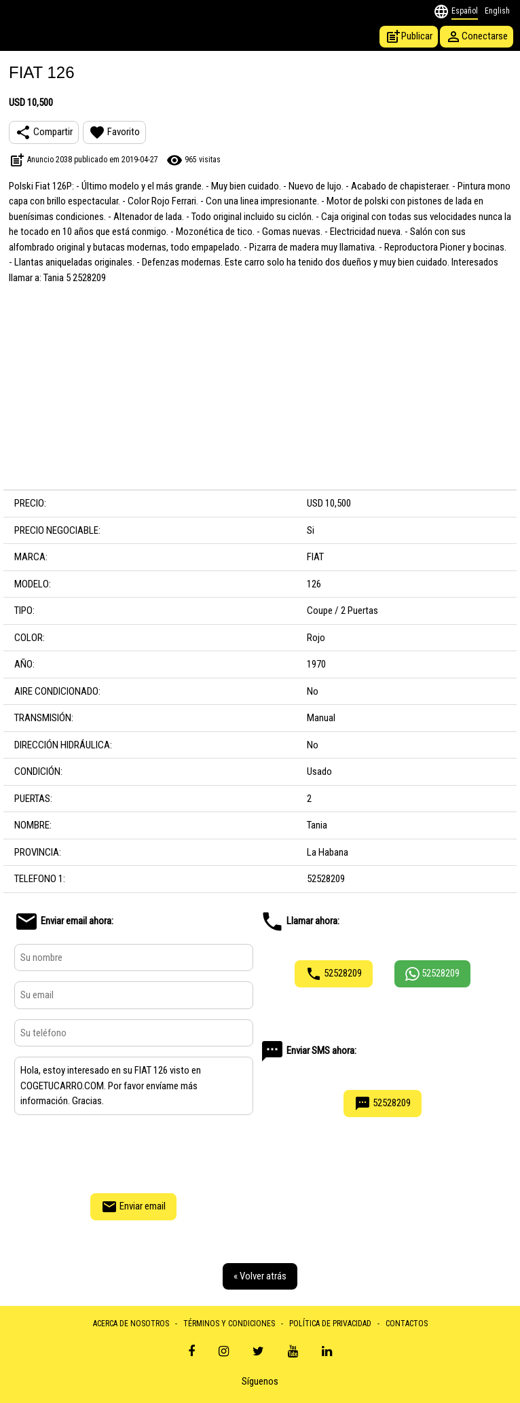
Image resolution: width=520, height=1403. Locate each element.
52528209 (333, 974)
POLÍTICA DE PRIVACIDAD (330, 1323)
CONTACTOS (407, 1323)
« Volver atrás (260, 1276)
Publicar (408, 37)
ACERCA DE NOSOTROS (131, 1323)
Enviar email (133, 1207)
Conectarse (476, 37)
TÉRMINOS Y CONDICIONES (229, 1323)
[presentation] (134, 1152)
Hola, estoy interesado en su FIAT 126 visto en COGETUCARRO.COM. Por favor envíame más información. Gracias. (133, 1086)
